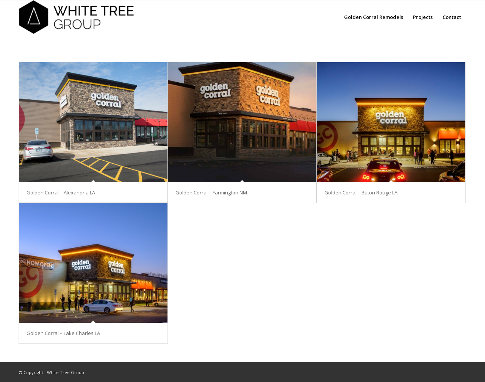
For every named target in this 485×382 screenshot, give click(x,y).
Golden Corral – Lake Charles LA (63, 333)
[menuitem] (373, 17)
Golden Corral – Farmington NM (211, 192)
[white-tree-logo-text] (79, 17)
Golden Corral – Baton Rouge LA (360, 192)
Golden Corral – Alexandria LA (61, 192)
